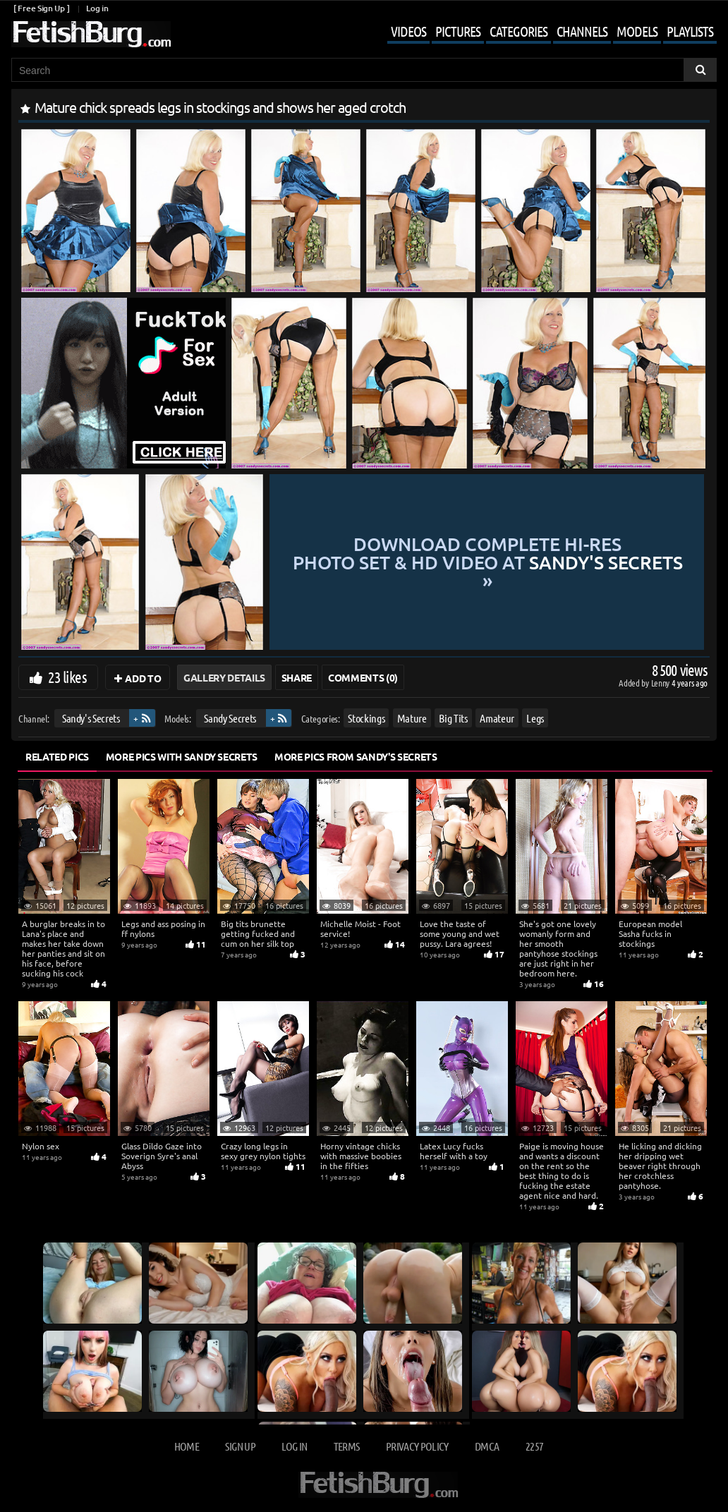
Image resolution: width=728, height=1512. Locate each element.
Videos (408, 31)
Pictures (457, 31)
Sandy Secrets (229, 718)
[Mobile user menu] (541, 32)
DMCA (487, 1446)
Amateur (497, 718)
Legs (535, 718)
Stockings (366, 718)
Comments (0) (363, 677)
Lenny (661, 683)
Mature (412, 718)
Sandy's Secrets (91, 718)
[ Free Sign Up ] (41, 8)
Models (637, 31)
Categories (518, 31)
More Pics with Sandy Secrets (181, 756)
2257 (534, 1446)
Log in (97, 8)
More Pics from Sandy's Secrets (355, 756)
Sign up (240, 1446)
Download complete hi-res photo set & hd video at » (488, 562)
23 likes (67, 676)
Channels (582, 31)
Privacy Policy (417, 1446)
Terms (347, 1446)
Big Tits (453, 718)
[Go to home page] (91, 34)
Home (186, 1446)
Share (296, 677)
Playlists (690, 31)
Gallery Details (224, 677)
